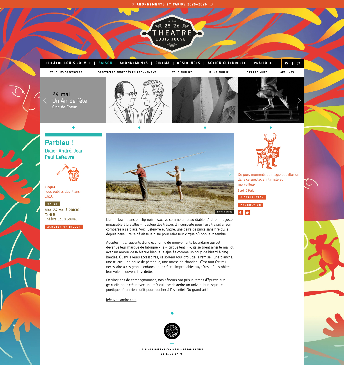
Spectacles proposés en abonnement (127, 72)
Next (299, 99)
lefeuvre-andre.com (121, 300)
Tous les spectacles (64, 72)
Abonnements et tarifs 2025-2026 (172, 4)
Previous (44, 99)
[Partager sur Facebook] (240, 212)
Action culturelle (227, 63)
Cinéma (163, 63)
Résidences (189, 63)
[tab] (252, 197)
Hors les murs (262, 72)
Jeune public (223, 72)
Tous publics (184, 72)
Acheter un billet (64, 227)
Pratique (263, 63)
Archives (289, 72)
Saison (106, 63)
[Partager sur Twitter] (247, 212)
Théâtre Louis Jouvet (68, 63)
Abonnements (134, 63)
